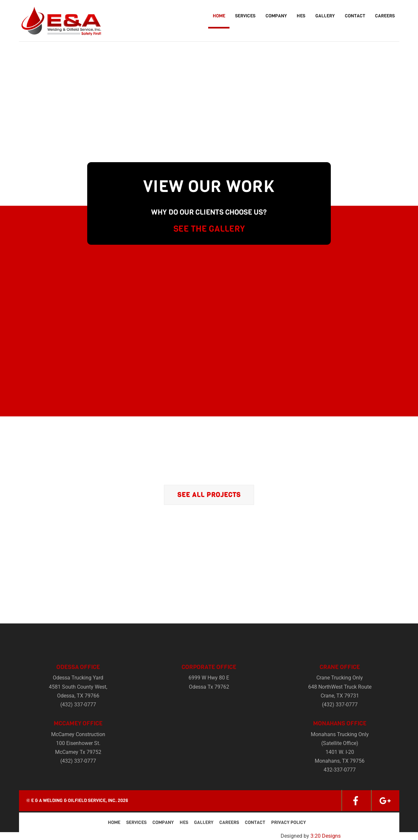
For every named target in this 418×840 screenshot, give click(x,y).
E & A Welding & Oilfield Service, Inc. (74, 800)
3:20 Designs (325, 836)
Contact (355, 16)
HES (301, 16)
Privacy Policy (288, 822)
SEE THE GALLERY (209, 229)
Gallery (325, 16)
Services (245, 16)
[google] (385, 800)
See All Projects (209, 494)
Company (276, 16)
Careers (385, 16)
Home (219, 16)
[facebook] (356, 800)
